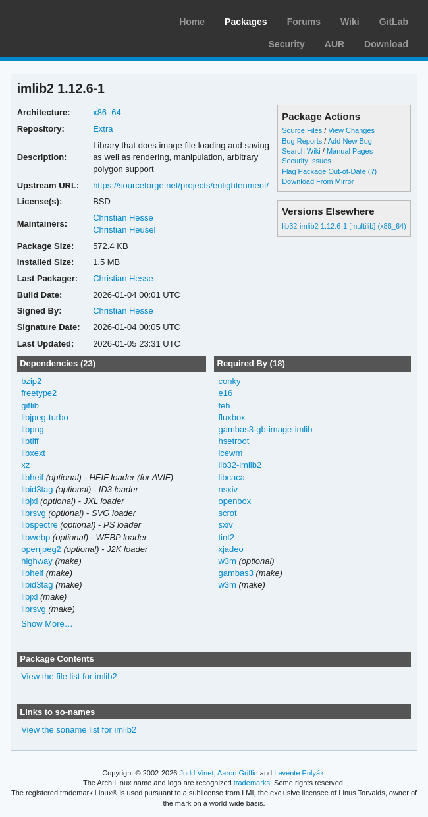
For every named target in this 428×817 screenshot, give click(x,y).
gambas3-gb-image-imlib (265, 429)
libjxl (29, 501)
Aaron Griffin (237, 773)
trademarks (252, 783)
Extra (103, 129)
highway (37, 561)
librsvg (33, 513)
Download (386, 44)
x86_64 (107, 112)
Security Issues (306, 161)
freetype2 (39, 393)
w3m (227, 561)
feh (224, 405)
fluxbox (231, 417)
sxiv (225, 525)
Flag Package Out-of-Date (324, 171)
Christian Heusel (124, 230)
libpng (32, 429)
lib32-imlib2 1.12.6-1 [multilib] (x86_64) (344, 226)
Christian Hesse (123, 218)
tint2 (226, 537)
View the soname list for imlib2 (78, 730)
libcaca (231, 477)
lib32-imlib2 (239, 465)
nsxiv (228, 489)
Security (287, 44)
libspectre (39, 525)
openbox (234, 501)
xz (25, 465)
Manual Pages (350, 151)
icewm (230, 453)
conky (229, 381)
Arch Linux (72, 20)
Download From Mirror (318, 181)
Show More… (47, 624)
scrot (227, 513)
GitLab (393, 21)
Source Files (302, 130)
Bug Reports (302, 141)
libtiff (29, 441)
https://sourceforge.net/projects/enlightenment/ (181, 185)
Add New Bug (350, 141)
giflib (30, 405)
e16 (225, 393)
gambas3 (235, 573)
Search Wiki (301, 151)
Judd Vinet (197, 773)
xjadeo (230, 549)
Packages (246, 21)
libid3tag (37, 489)
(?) (372, 171)
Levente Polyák (298, 773)
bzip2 (31, 381)
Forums (304, 21)
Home (192, 21)
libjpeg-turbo (44, 417)
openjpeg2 (41, 549)
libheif (32, 477)
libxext (33, 453)
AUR (334, 44)
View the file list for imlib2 (69, 676)
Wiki (350, 21)
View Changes (351, 130)
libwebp (35, 537)
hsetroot (233, 441)
